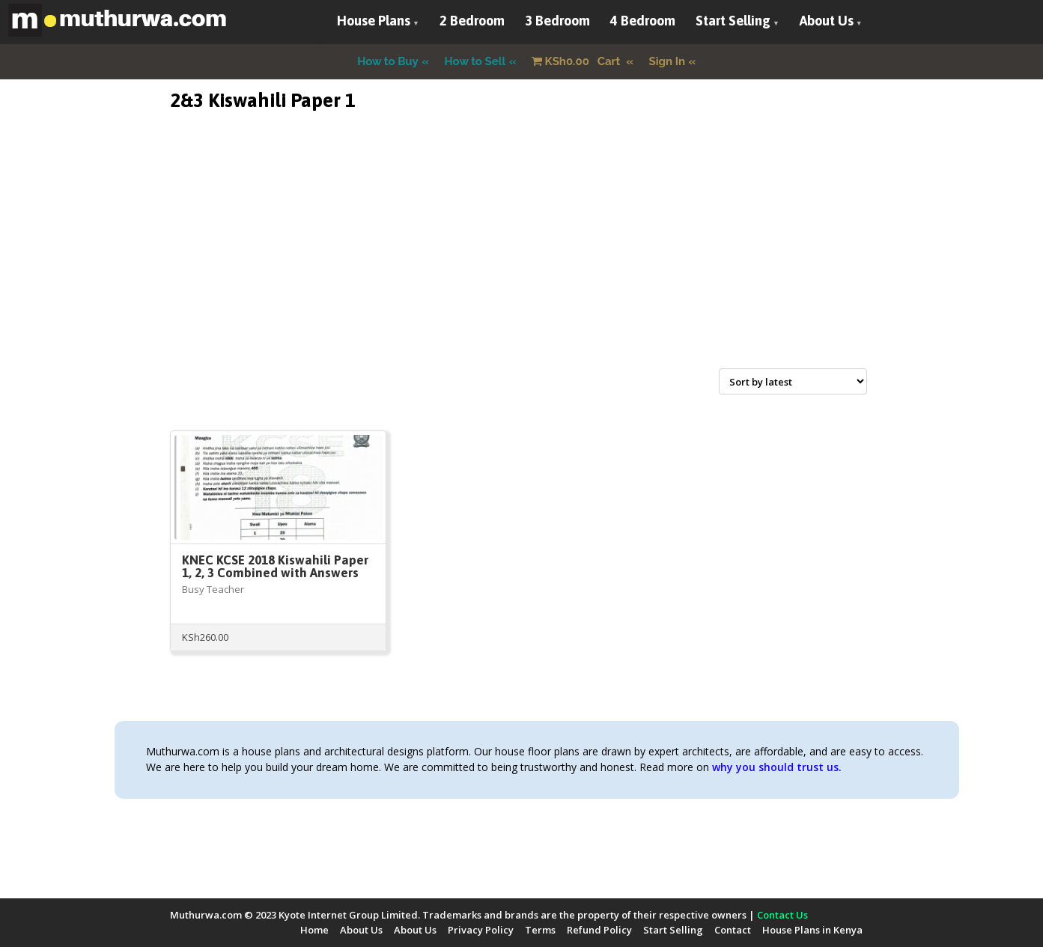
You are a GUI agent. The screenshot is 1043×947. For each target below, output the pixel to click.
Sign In (667, 61)
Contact (732, 930)
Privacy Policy (481, 930)
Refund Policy (599, 930)
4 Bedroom (642, 20)
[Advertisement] (522, 257)
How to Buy (388, 61)
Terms (540, 930)
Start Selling (733, 20)
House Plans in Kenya (812, 930)
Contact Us (782, 915)
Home (314, 930)
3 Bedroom (557, 20)
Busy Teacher (213, 589)
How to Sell (475, 61)
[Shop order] (793, 381)
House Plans (373, 20)
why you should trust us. (777, 767)
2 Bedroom (472, 20)
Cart (577, 61)
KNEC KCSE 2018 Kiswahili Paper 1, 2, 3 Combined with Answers (275, 566)
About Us (827, 20)
